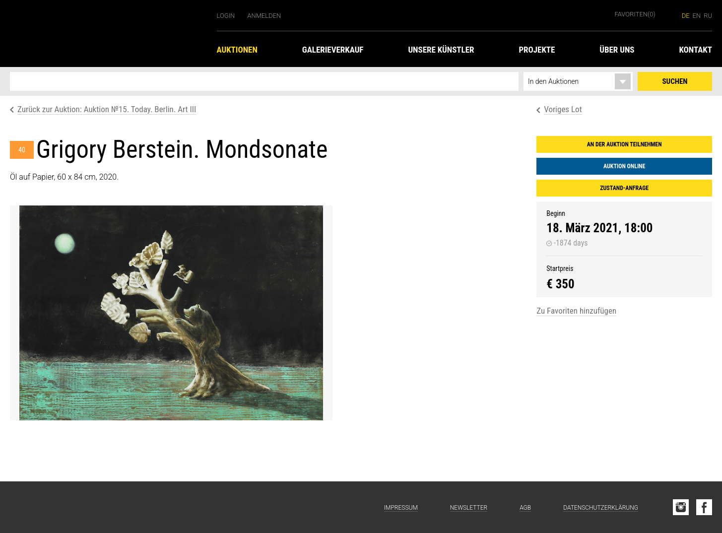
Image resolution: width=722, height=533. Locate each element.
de (686, 15)
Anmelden (264, 15)
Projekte (537, 50)
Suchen (675, 81)
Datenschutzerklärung (600, 507)
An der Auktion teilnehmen (624, 144)
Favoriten (635, 14)
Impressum (401, 507)
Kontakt (695, 50)
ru (708, 15)
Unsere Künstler (441, 50)
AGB (525, 507)
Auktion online (624, 166)
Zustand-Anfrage (624, 188)
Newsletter (468, 507)
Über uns (616, 50)
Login (226, 15)
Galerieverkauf (333, 50)
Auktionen (237, 50)
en (697, 15)
